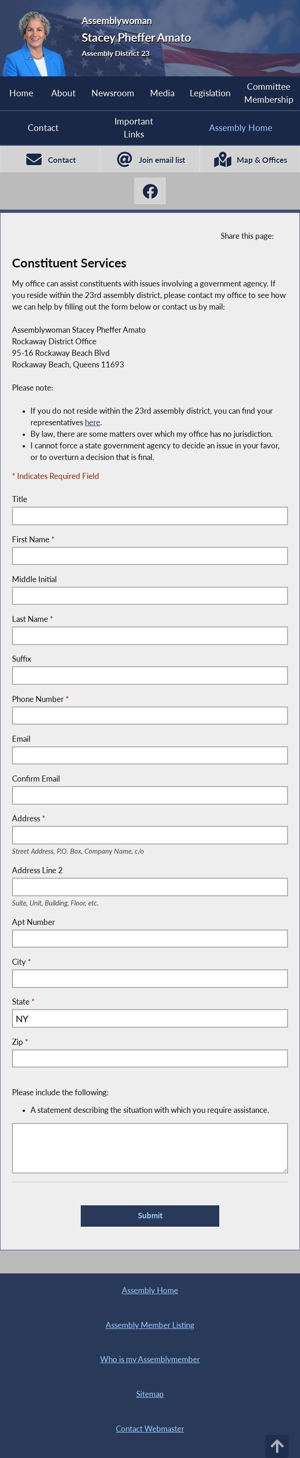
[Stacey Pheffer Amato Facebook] (150, 191)
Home (21, 92)
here (92, 422)
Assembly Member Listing (150, 1325)
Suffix (21, 659)
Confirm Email (36, 778)
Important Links (133, 127)
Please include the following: (147, 1102)
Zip (20, 1042)
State (23, 1001)
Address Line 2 (66, 871)
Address (93, 819)
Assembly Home (150, 1290)
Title (19, 499)
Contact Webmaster (150, 1428)
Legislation (210, 92)
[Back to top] (276, 1446)
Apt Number (33, 922)
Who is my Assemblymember (150, 1359)
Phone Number (40, 699)
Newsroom (112, 92)
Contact (43, 127)
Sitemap (150, 1394)
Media (162, 92)
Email (21, 739)
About (63, 92)
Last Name (32, 619)
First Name (33, 539)
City (21, 962)
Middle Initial (34, 579)
